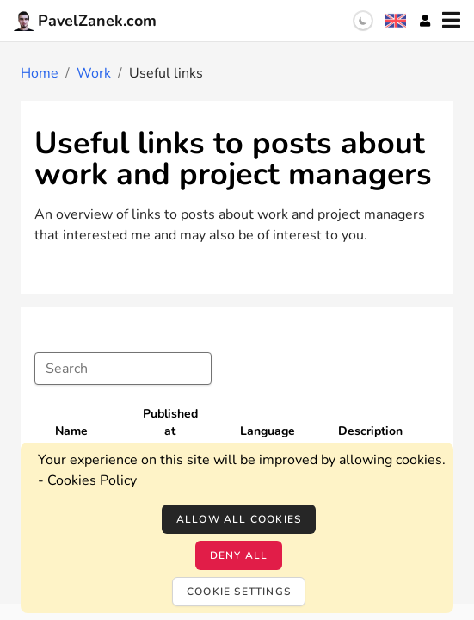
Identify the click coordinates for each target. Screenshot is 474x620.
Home (39, 73)
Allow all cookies (238, 519)
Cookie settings (239, 591)
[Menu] (451, 20)
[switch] (363, 20)
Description (370, 431)
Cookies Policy (92, 480)
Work (94, 73)
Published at (170, 422)
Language (267, 431)
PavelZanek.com (85, 20)
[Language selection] (396, 21)
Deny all (239, 555)
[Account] (425, 21)
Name (71, 431)
